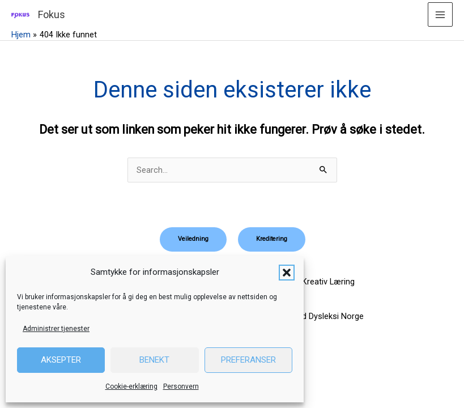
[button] (286, 272)
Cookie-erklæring (131, 386)
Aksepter (61, 360)
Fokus (51, 14)
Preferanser (248, 360)
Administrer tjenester (56, 329)
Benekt (154, 360)
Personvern (181, 386)
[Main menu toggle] (440, 14)
